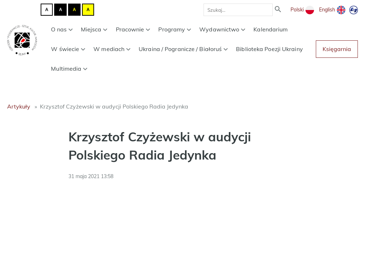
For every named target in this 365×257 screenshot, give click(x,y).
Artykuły (18, 106)
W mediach (111, 48)
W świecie (68, 48)
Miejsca (94, 29)
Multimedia (69, 68)
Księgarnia (337, 48)
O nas (61, 29)
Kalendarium (270, 29)
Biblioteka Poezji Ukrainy (269, 48)
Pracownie (133, 29)
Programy (174, 29)
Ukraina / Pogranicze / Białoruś (183, 48)
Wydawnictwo (222, 29)
